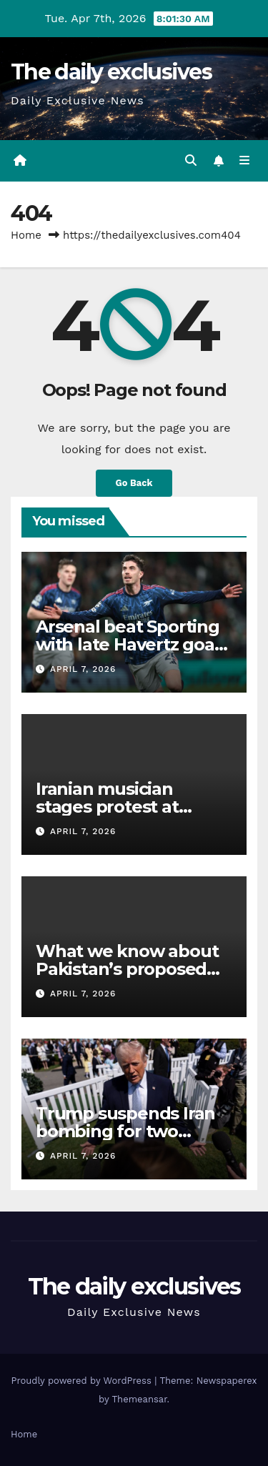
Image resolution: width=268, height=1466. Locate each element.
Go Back (134, 482)
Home (26, 235)
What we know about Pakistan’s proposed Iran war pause (127, 969)
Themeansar (139, 1399)
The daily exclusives (111, 72)
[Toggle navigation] (244, 160)
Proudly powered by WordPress (82, 1380)
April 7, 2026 (83, 669)
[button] (191, 160)
